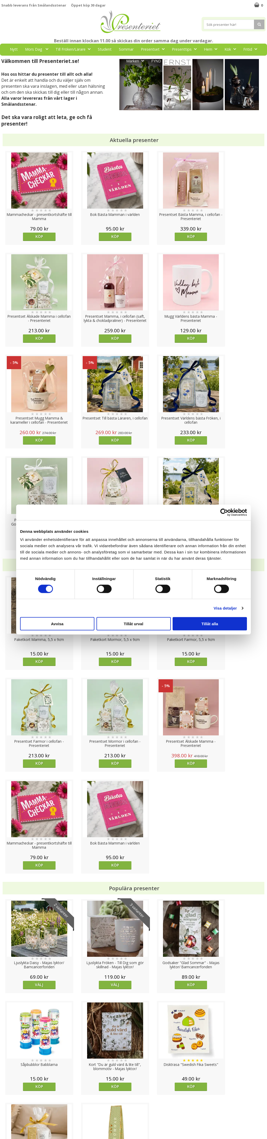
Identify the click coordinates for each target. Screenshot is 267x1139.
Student (105, 49)
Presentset (154, 48)
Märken (136, 60)
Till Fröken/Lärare (75, 48)
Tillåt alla (210, 624)
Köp (34, 236)
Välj (34, 780)
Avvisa (57, 624)
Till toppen (133, 1064)
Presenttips (186, 48)
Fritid (251, 48)
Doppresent (11, 1129)
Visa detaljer (225, 608)
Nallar (6, 1121)
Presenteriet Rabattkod (21, 1114)
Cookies (8, 1082)
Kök (231, 48)
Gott (114, 60)
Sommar (126, 49)
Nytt (14, 49)
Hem (212, 48)
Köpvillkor (9, 1098)
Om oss (8, 1106)
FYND (156, 60)
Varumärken (11, 1090)
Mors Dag (38, 48)
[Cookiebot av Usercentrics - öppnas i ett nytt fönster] (224, 512)
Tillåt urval (133, 624)
